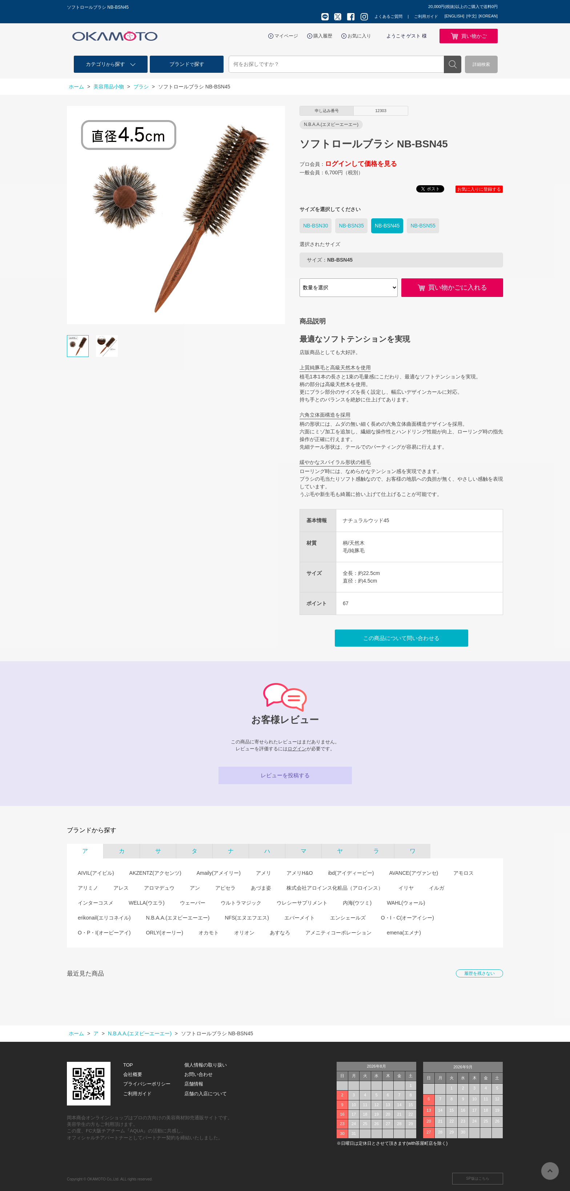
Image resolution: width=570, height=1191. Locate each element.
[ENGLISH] (454, 16)
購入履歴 (322, 36)
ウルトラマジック (241, 903)
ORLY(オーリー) (164, 933)
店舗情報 (193, 1084)
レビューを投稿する (285, 775)
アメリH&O (299, 873)
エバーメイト (299, 918)
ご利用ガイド (426, 16)
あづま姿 (261, 888)
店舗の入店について (205, 1093)
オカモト (208, 933)
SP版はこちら (477, 1178)
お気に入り (359, 36)
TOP (128, 1065)
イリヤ (406, 888)
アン (195, 888)
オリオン (244, 933)
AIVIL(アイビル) (96, 873)
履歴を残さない (479, 973)
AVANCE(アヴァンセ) (413, 873)
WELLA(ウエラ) (147, 903)
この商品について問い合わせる (401, 638)
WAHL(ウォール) (406, 903)
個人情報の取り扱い (205, 1065)
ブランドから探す (91, 830)
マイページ (286, 36)
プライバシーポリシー (146, 1084)
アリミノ (88, 888)
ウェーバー (192, 903)
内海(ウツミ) (357, 903)
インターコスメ (95, 903)
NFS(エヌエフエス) (247, 918)
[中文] (471, 16)
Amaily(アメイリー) (219, 873)
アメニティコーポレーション (338, 933)
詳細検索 (481, 64)
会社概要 (132, 1074)
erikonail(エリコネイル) (104, 918)
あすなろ (280, 933)
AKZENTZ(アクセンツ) (155, 873)
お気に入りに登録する (479, 189)
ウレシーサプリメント (302, 903)
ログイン (297, 748)
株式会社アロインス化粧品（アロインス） (334, 888)
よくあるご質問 (388, 16)
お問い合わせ (198, 1074)
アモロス (463, 873)
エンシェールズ (348, 918)
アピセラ (225, 888)
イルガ (436, 888)
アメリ (263, 873)
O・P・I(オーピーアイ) (104, 933)
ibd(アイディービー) (351, 873)
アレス (121, 888)
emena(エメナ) (404, 933)
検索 (452, 64)
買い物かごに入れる (457, 287)
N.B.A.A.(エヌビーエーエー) (177, 918)
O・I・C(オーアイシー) (407, 918)
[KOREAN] (488, 16)
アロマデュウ (159, 888)
